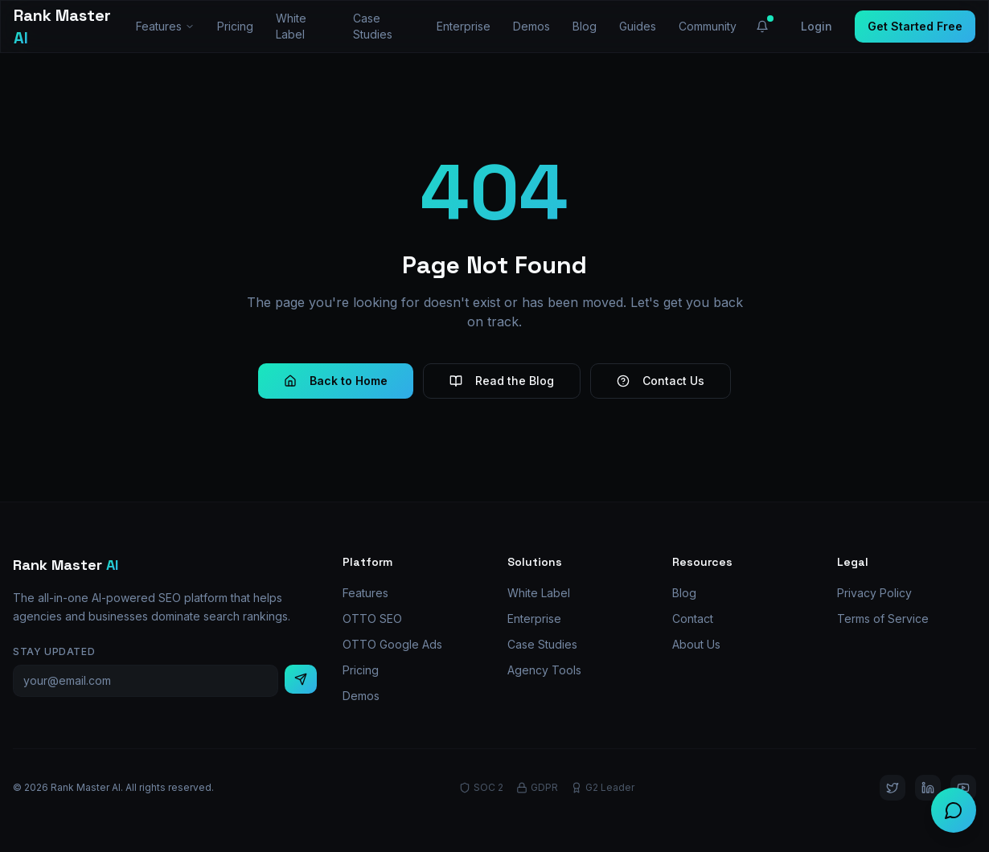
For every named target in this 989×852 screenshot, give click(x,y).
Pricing (235, 26)
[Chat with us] (953, 810)
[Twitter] (892, 788)
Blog (584, 26)
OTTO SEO (372, 618)
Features (165, 26)
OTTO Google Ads (392, 644)
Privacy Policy (874, 593)
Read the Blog (501, 380)
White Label (291, 26)
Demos (531, 26)
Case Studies (372, 26)
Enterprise (463, 26)
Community (708, 26)
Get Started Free (915, 26)
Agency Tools (544, 670)
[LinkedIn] (928, 788)
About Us (696, 644)
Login (816, 26)
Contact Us (660, 380)
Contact (692, 618)
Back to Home (336, 380)
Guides (637, 26)
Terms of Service (883, 618)
